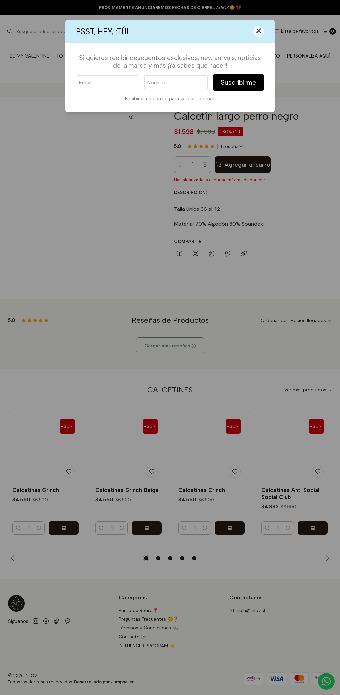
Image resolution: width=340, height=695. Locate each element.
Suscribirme (238, 82)
